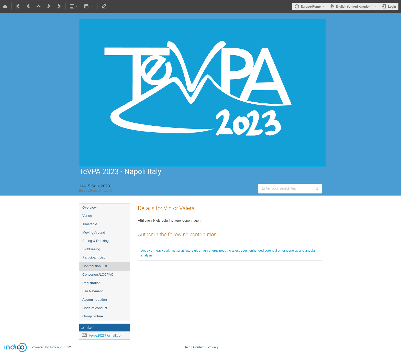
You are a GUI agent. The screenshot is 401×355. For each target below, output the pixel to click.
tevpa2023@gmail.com (106, 335)
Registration (91, 283)
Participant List (93, 257)
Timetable (89, 224)
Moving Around (93, 232)
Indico (54, 347)
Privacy (213, 347)
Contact (199, 347)
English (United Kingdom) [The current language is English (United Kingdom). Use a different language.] (354, 6)
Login (392, 6)
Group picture (92, 316)
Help (187, 347)
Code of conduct (94, 308)
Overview (89, 207)
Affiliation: (145, 220)
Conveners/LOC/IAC (97, 274)
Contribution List (94, 266)
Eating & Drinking (95, 241)
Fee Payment (92, 291)
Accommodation (94, 300)
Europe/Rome (311, 6)
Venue (87, 216)
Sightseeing (91, 249)
